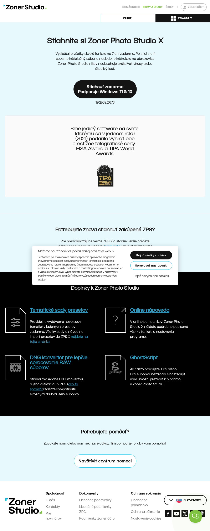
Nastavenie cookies (146, 518)
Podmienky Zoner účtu (97, 518)
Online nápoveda (149, 310)
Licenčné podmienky (95, 500)
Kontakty (53, 506)
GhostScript (144, 357)
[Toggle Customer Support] (195, 516)
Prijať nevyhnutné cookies (151, 275)
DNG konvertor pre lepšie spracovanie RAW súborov (58, 362)
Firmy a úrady (153, 7)
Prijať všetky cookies (151, 255)
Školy (170, 7)
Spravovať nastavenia (151, 265)
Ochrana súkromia (145, 511)
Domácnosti (131, 7)
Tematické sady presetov (59, 310)
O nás (50, 500)
